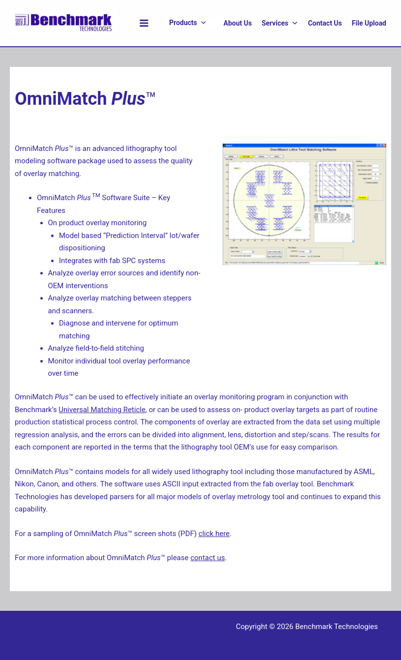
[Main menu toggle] (144, 23)
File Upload (369, 23)
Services (279, 23)
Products (188, 23)
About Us (238, 23)
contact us (207, 557)
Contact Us (325, 23)
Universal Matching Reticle (101, 409)
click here (214, 533)
